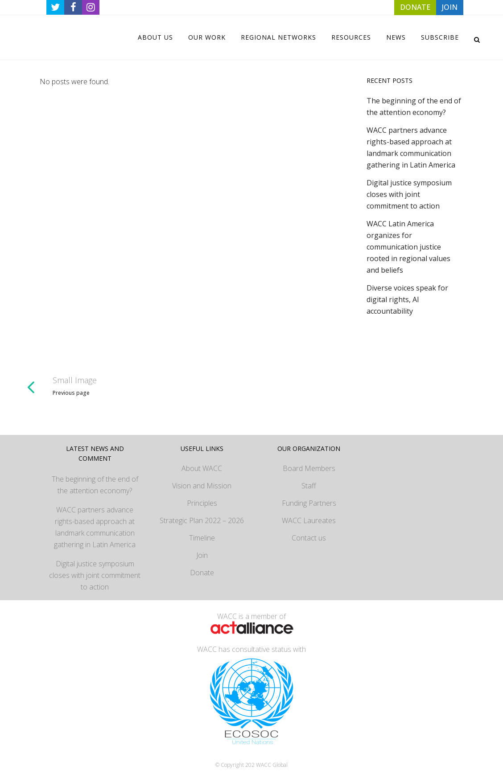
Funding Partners (309, 503)
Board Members (309, 468)
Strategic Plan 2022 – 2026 (202, 520)
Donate (202, 572)
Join (202, 555)
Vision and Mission (201, 486)
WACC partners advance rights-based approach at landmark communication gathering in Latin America (95, 527)
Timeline (202, 538)
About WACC (201, 468)
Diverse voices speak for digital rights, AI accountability (407, 299)
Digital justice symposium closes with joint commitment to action (409, 194)
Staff (308, 486)
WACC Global (272, 765)
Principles (202, 503)
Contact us (309, 538)
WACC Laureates (309, 520)
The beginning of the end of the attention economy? (95, 484)
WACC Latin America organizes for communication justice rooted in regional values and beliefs (408, 247)
